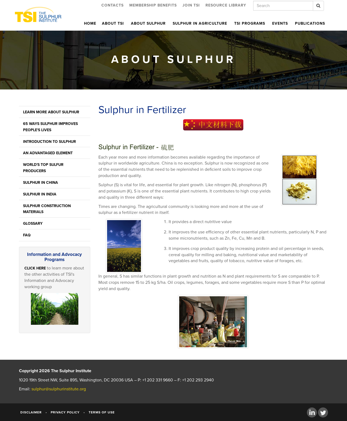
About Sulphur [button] (149, 23)
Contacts (112, 5)
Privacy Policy (65, 412)
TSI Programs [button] (250, 23)
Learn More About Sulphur (51, 112)
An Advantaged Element (48, 153)
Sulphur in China (40, 182)
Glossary (33, 223)
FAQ (27, 235)
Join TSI (191, 5)
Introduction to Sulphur (49, 141)
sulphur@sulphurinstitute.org (58, 389)
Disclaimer (31, 412)
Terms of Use (102, 412)
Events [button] (280, 23)
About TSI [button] (113, 23)
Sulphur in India (39, 194)
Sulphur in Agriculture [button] (201, 23)
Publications (310, 23)
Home (90, 23)
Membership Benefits (153, 5)
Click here (35, 268)
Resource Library (225, 5)
